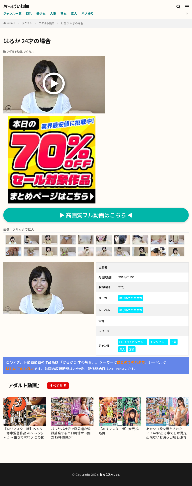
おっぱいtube (16, 6)
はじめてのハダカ (130, 298)
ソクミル (27, 23)
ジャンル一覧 (12, 13)
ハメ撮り (87, 13)
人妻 (53, 13)
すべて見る (58, 385)
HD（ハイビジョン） (132, 342)
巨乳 (29, 13)
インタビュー (158, 342)
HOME (11, 23)
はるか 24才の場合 (72, 23)
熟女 (63, 13)
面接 (131, 349)
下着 (173, 342)
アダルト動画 (47, 23)
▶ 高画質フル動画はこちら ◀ (96, 215)
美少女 (41, 13)
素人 (74, 13)
